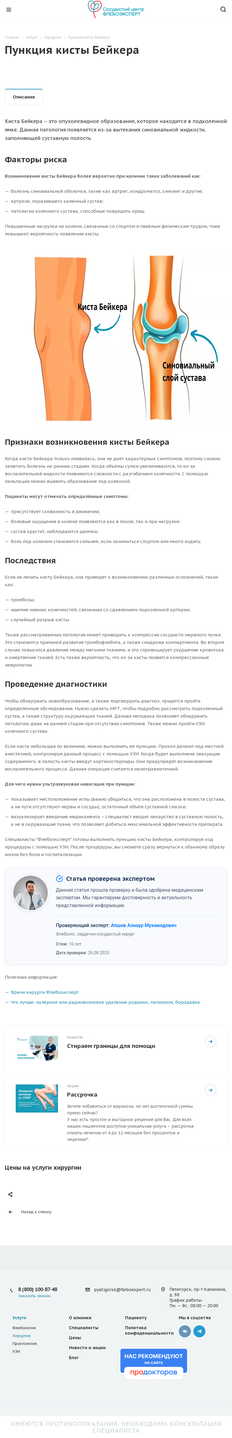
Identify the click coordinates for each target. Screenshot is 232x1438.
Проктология (24, 1343)
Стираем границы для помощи (111, 1045)
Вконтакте (185, 1331)
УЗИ (16, 1351)
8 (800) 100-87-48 (37, 1289)
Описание (24, 97)
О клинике (80, 1317)
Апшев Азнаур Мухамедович (143, 925)
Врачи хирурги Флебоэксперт (45, 992)
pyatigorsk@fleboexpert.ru (122, 1289)
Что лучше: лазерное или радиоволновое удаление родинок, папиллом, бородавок (105, 1002)
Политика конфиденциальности (149, 1330)
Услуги (19, 1317)
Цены (75, 1337)
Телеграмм (199, 1331)
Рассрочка (82, 1094)
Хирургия (21, 1335)
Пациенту (136, 1317)
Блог (74, 1357)
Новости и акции (87, 1347)
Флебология (24, 1327)
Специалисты (83, 1327)
